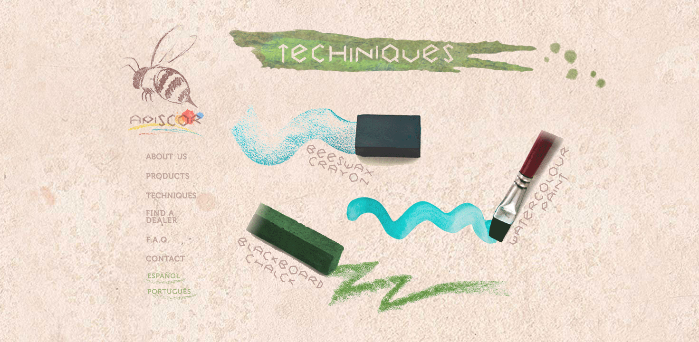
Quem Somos (173, 155)
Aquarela (527, 186)
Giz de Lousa (304, 255)
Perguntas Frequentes (173, 242)
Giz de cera (378, 153)
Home (173, 106)
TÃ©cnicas (173, 194)
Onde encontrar (173, 215)
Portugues (174, 292)
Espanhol (174, 277)
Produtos (173, 178)
